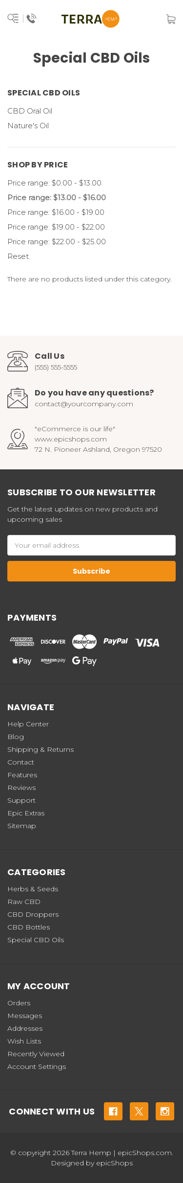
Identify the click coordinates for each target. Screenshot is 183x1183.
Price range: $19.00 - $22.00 (56, 227)
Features (22, 774)
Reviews (21, 787)
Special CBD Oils (35, 939)
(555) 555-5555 (56, 367)
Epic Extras (25, 813)
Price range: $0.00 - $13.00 (54, 182)
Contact (20, 762)
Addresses (24, 1028)
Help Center (28, 723)
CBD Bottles (28, 927)
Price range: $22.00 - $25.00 (56, 241)
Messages (24, 1015)
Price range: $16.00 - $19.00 (55, 212)
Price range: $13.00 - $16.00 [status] (56, 197)
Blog (15, 736)
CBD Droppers (33, 914)
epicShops (114, 1163)
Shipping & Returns (40, 749)
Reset (18, 256)
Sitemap (21, 825)
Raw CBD (24, 901)
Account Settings (36, 1066)
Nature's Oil (28, 125)
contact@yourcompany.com (84, 403)
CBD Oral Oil (29, 111)
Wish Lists (24, 1041)
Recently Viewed (35, 1053)
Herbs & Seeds (32, 888)
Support (21, 800)
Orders (18, 1002)
